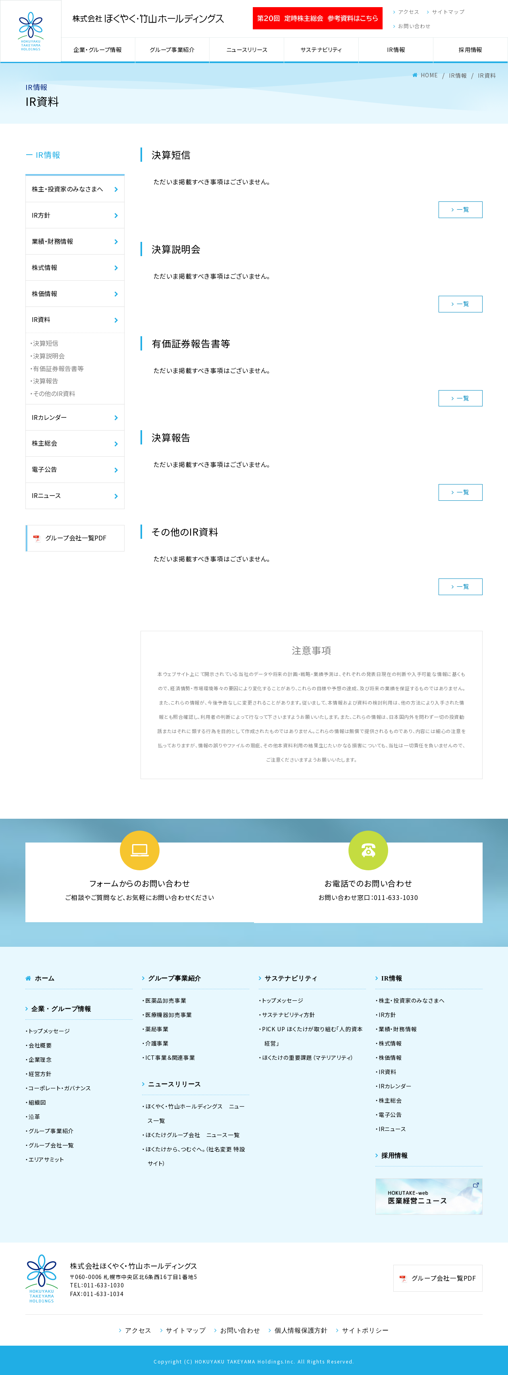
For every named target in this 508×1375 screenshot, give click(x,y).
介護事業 (157, 1043)
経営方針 (40, 1073)
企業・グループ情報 (100, 51)
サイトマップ (446, 12)
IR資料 (41, 322)
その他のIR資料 (54, 397)
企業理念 (40, 1059)
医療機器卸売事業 (168, 1014)
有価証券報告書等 (58, 371)
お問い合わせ (409, 27)
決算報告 (45, 384)
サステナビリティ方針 (289, 1014)
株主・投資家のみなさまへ (67, 189)
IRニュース (46, 500)
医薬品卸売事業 (166, 1000)
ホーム (45, 978)
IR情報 (396, 51)
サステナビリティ (322, 51)
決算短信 (45, 346)
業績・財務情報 (52, 242)
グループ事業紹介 (174, 51)
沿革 (34, 1116)
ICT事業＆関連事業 (170, 1057)
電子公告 (44, 474)
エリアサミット (46, 1159)
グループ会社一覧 (51, 1145)
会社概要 (40, 1045)
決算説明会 (49, 359)
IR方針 (41, 216)
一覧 (461, 209)
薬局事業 (157, 1028)
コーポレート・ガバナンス (60, 1088)
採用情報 (471, 51)
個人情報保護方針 (300, 1330)
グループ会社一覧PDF (75, 543)
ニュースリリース (248, 51)
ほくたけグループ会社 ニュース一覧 (192, 1134)
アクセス (403, 12)
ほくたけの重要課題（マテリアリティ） (308, 1057)
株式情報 (44, 269)
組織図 (37, 1102)
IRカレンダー (49, 420)
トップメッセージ (49, 1030)
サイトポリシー (364, 1330)
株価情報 (44, 296)
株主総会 (44, 447)
